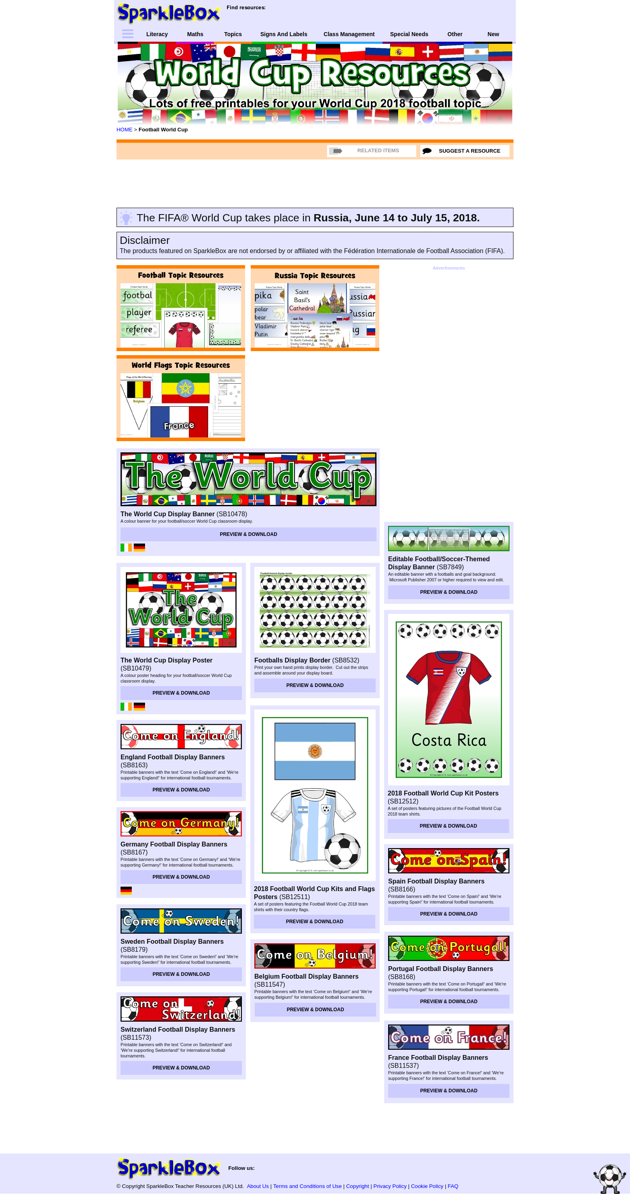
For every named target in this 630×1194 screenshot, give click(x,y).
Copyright (357, 1186)
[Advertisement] (315, 182)
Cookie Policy (427, 1186)
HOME (125, 130)
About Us (258, 1186)
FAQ (453, 1186)
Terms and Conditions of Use (307, 1186)
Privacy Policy (390, 1186)
